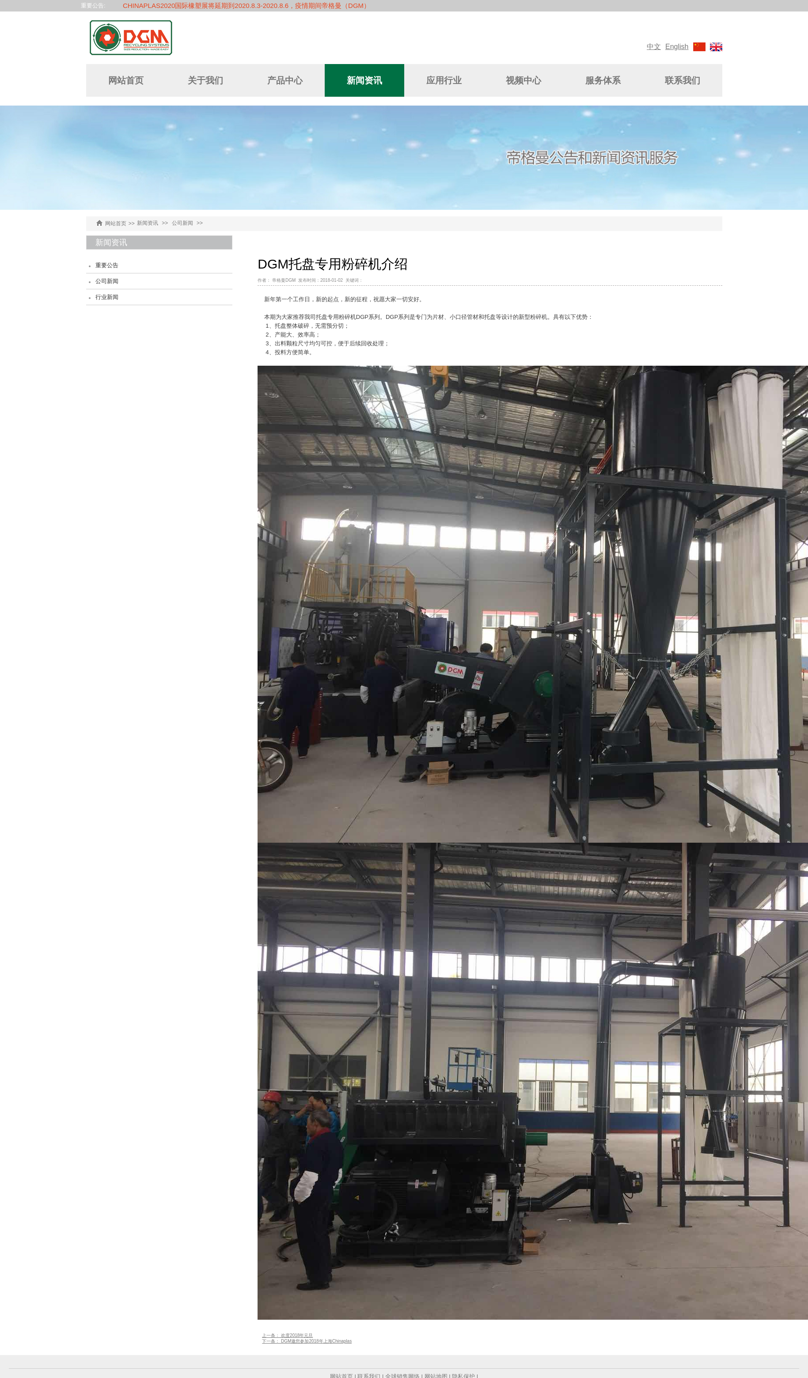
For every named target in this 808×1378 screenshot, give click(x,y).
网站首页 (126, 80)
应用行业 (444, 80)
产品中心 (285, 80)
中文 (654, 46)
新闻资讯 (364, 80)
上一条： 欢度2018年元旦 (287, 1335)
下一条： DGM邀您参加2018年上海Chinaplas (307, 1341)
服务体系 (603, 80)
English (676, 46)
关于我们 (205, 80)
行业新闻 (106, 297)
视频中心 (523, 80)
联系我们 (682, 80)
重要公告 (106, 265)
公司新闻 (182, 223)
